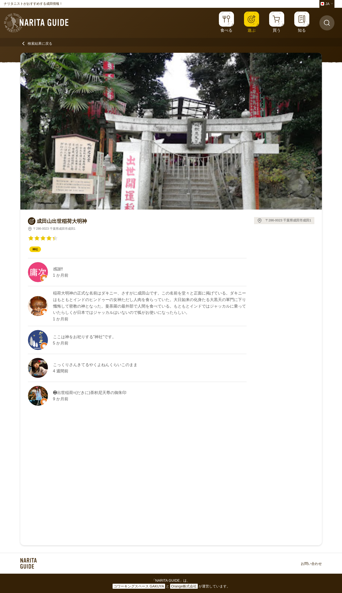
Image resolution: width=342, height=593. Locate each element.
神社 (35, 249)
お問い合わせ (311, 564)
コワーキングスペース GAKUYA (139, 586)
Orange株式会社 (184, 586)
